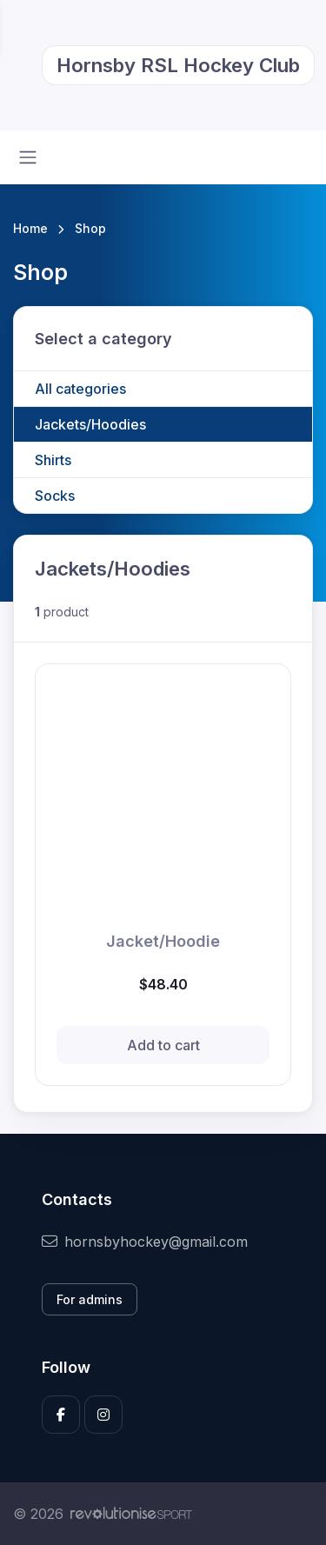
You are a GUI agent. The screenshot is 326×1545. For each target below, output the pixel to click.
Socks (55, 495)
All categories (80, 388)
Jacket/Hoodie (163, 941)
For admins (90, 1299)
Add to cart (163, 1045)
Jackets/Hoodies (90, 424)
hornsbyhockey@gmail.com (145, 1241)
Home (30, 228)
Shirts (53, 460)
